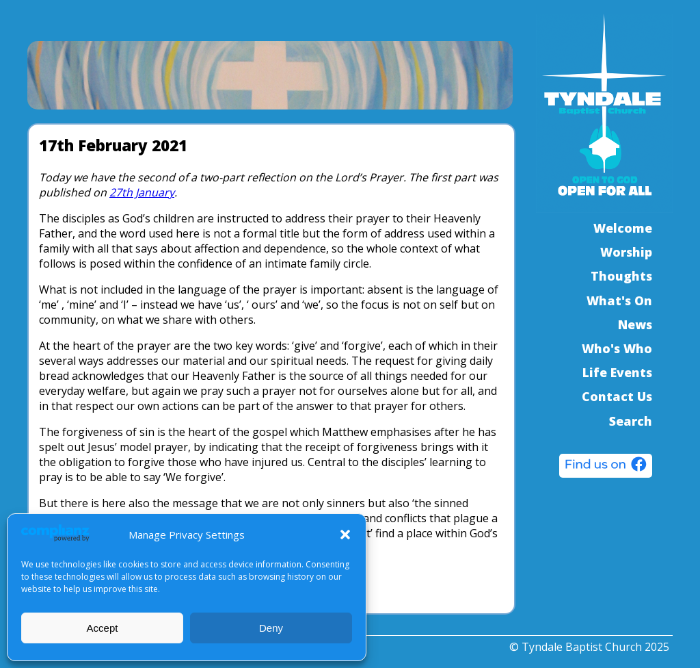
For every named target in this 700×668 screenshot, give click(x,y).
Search (630, 421)
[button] (345, 534)
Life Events (617, 372)
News (635, 324)
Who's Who (617, 348)
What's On (619, 300)
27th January (141, 192)
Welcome (622, 228)
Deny (271, 628)
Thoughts (621, 276)
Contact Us (617, 396)
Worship (626, 252)
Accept (102, 628)
